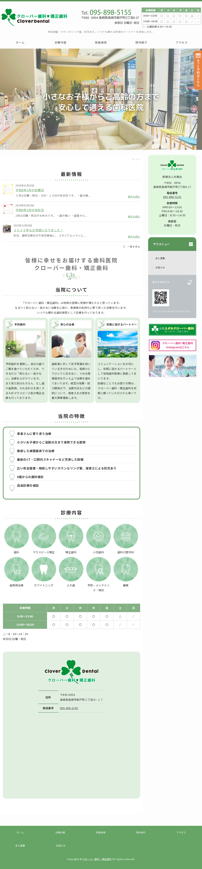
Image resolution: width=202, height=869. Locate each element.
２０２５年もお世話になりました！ (38, 230)
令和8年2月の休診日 (29, 210)
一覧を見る (133, 246)
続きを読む (134, 196)
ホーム (20, 42)
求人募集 (160, 258)
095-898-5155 (69, 708)
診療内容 (60, 42)
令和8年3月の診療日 (29, 190)
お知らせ (160, 267)
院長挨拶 (101, 42)
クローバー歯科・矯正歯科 (97, 859)
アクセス (182, 42)
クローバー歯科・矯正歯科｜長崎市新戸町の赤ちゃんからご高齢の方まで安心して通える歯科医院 (33, 17)
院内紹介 (141, 42)
